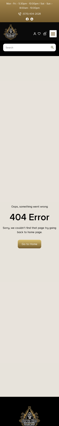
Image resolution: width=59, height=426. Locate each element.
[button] (53, 33)
